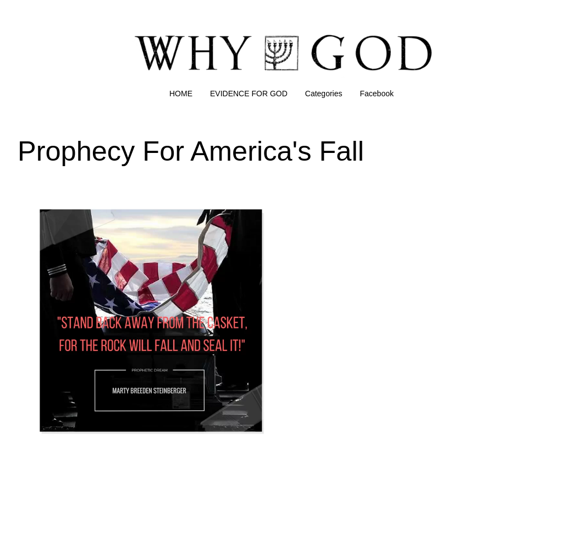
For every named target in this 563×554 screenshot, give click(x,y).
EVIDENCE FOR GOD (249, 93)
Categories (324, 93)
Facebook (377, 93)
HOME (180, 93)
